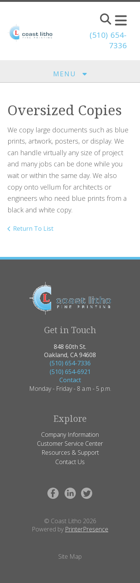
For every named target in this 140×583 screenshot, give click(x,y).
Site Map (70, 556)
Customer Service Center (70, 443)
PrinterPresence (86, 529)
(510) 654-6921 (70, 372)
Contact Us (70, 462)
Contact (70, 380)
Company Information (70, 434)
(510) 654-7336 (70, 363)
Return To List (33, 228)
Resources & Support (70, 452)
